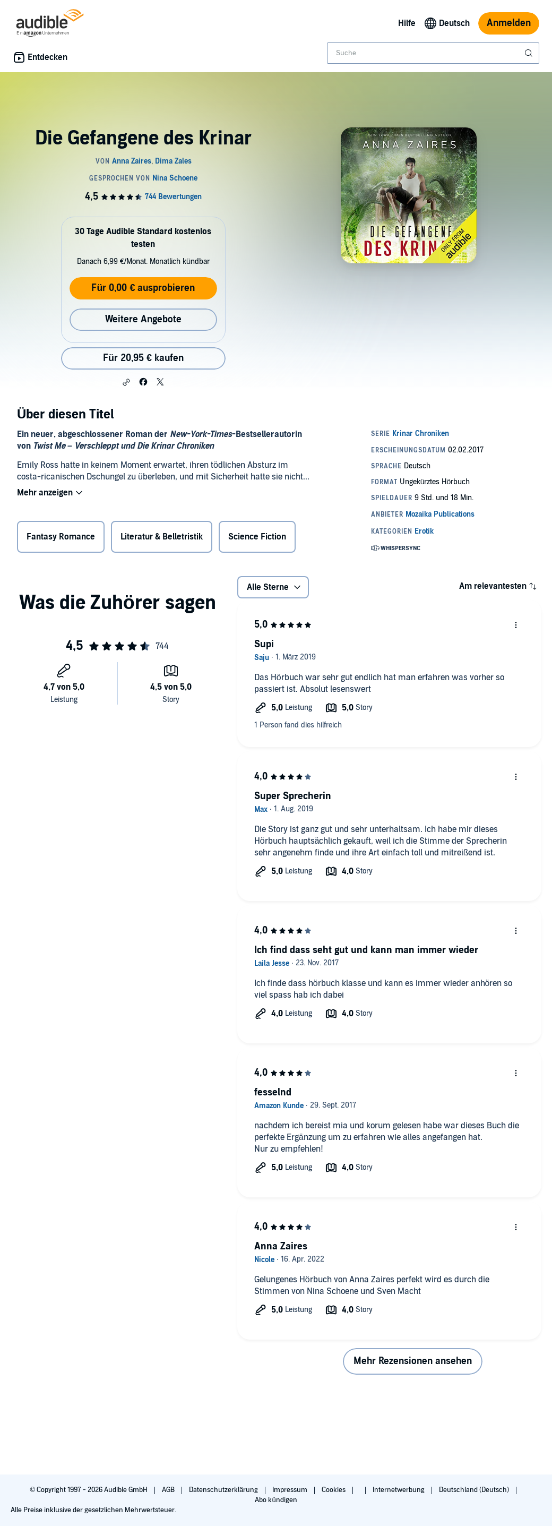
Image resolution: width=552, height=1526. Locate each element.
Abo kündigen (276, 1500)
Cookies (334, 1490)
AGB (169, 1490)
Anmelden (509, 23)
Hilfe (407, 23)
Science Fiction (257, 536)
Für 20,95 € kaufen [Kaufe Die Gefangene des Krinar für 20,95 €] (143, 358)
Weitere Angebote (143, 319)
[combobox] (433, 53)
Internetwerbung (399, 1490)
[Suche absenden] (529, 53)
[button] (126, 382)
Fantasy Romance (61, 536)
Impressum (290, 1490)
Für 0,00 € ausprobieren (143, 288)
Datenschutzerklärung (224, 1490)
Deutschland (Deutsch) (475, 1490)
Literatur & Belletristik (161, 536)
